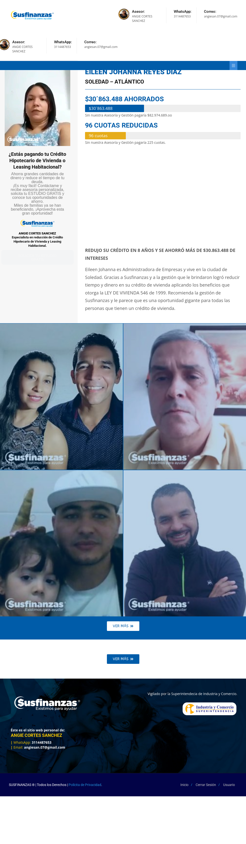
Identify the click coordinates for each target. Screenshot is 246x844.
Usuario (229, 785)
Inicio (184, 785)
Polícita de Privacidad (85, 785)
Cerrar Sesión (206, 785)
